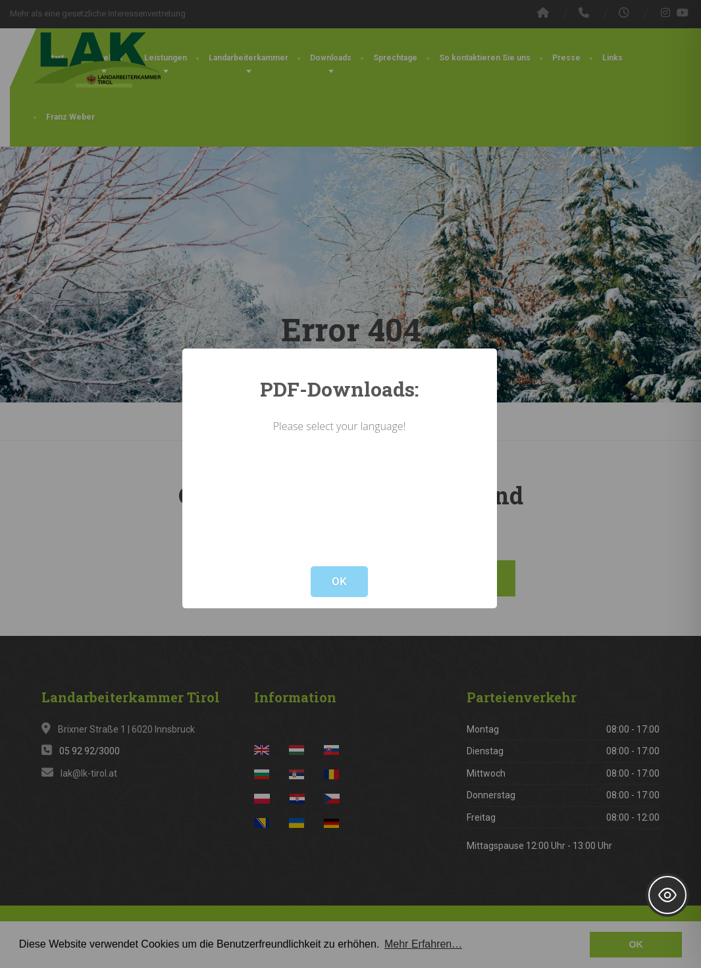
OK (339, 581)
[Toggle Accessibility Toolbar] (667, 895)
